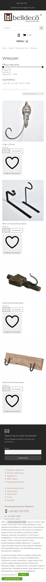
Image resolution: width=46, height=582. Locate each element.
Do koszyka (16, 151)
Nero (13, 83)
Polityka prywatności (16, 482)
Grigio (5, 83)
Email (7, 448)
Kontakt (10, 500)
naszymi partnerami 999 (17, 522)
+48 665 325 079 (18, 511)
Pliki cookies (12, 479)
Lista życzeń (12, 491)
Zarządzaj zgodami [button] (9, 574)
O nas (9, 497)
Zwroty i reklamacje (15, 473)
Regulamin (12, 476)
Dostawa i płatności (15, 470)
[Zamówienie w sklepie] (33, 93)
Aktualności (12, 494)
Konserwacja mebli (15, 488)
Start (4, 48)
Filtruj (6, 71)
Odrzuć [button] (23, 574)
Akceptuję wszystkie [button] (12, 579)
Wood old (22, 83)
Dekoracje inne (21, 48)
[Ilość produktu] (6, 151)
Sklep (11, 48)
